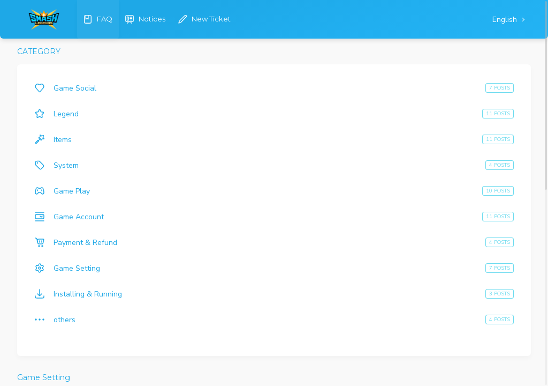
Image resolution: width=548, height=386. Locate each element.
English (505, 19)
